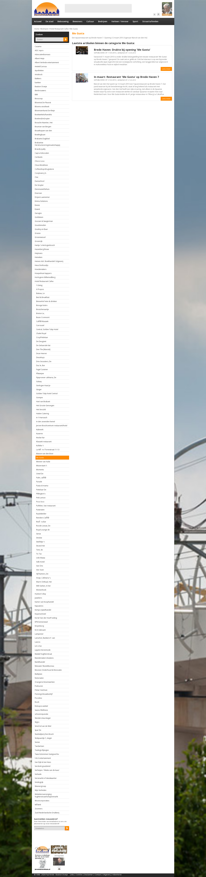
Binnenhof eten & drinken (46, 301)
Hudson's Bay (40, 594)
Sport (135, 21)
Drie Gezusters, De (43, 361)
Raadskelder (41, 513)
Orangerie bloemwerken (45, 682)
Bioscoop (39, 98)
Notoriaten (39, 678)
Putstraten (40, 509)
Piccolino (38, 698)
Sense (38, 534)
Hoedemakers (40, 269)
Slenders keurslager (43, 718)
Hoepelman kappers (43, 273)
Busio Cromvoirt (42, 317)
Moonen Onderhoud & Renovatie (48, 670)
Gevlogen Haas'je (43, 385)
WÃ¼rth (38, 804)
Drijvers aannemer (42, 197)
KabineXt (39, 429)
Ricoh (37, 702)
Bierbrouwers (40, 90)
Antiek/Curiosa (41, 66)
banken (38, 82)
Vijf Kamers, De (42, 574)
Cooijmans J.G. (40, 173)
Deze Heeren (41, 353)
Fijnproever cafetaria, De (46, 377)
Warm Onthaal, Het (44, 582)
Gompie (39, 397)
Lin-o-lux (38, 646)
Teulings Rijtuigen (42, 750)
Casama (38, 46)
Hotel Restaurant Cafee (59, 29)
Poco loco (40, 501)
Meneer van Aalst (43, 461)
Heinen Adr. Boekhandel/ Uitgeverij (49, 261)
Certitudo (38, 157)
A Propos (40, 289)
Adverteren (117, 874)
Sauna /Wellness (41, 710)
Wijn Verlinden (40, 790)
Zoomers (38, 808)
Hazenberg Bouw (42, 249)
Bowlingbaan (40, 134)
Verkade (38, 774)
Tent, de (39, 550)
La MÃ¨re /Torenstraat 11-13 (47, 449)
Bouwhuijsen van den (43, 130)
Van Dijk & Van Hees (43, 762)
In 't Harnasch (41, 417)
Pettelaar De (41, 489)
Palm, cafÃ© (41, 477)
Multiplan (38, 674)
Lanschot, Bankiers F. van (45, 638)
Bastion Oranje (41, 86)
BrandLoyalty (40, 149)
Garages (38, 213)
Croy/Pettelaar (42, 337)
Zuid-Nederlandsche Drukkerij (47, 812)
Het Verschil (41, 409)
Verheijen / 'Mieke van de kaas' (47, 770)
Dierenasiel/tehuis (42, 189)
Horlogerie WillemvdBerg (45, 277)
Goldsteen (39, 217)
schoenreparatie (41, 714)
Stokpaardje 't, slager (43, 738)
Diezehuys (40, 357)
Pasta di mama (42, 485)
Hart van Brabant (43, 401)
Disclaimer (88, 874)
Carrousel (40, 325)
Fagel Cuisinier (42, 369)
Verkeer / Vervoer (119, 21)
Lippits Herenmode (42, 650)
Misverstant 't (41, 465)
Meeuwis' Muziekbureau (44, 666)
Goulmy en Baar (41, 229)
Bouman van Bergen (43, 126)
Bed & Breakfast (42, 297)
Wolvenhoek (41, 590)
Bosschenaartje (42, 309)
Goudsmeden (40, 225)
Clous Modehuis (41, 165)
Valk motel (40, 562)
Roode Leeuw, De (43, 526)
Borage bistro (41, 305)
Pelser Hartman (41, 690)
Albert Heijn (39, 58)
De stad (49, 21)
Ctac (36, 177)
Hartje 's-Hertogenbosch (45, 245)
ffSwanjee (40, 373)
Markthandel (40, 662)
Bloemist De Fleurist (43, 102)
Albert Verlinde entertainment (47, 62)
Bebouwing (63, 21)
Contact (98, 874)
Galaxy (39, 381)
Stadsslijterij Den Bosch (44, 734)
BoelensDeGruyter (42, 118)
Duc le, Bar (40, 365)
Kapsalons (39, 606)
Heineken (38, 257)
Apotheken (39, 70)
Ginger (39, 389)
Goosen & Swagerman (44, 221)
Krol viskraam (40, 630)
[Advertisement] (98, 8)
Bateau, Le (40, 293)
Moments (40, 469)
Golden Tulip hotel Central (47, 393)
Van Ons (39, 566)
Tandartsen (39, 746)
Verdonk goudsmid (42, 766)
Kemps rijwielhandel (43, 610)
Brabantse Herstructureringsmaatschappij (47, 143)
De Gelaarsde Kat (43, 345)
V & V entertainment (43, 758)
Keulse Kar (40, 437)
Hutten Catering (42, 413)
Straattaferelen (150, 21)
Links (72, 874)
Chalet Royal (41, 333)
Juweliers (38, 598)
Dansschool (39, 181)
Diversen (38, 193)
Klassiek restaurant (44, 441)
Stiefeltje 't (40, 542)
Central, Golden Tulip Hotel (47, 329)
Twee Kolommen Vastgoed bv (47, 754)
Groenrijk (38, 241)
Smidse (39, 538)
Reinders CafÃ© (42, 517)
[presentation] (51, 835)
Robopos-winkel (41, 706)
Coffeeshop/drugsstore (44, 169)
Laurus (37, 642)
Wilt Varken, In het (43, 586)
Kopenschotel (40, 614)
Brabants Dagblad (42, 138)
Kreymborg (39, 626)
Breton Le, (40, 313)
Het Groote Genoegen (45, 405)
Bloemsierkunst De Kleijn (45, 110)
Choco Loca (39, 161)
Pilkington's (40, 493)
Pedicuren (39, 686)
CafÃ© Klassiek (42, 321)
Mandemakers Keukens (44, 658)
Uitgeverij (107, 874)
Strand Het (40, 546)
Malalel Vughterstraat (43, 654)
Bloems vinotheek (42, 106)
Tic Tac (39, 554)
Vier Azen (40, 570)
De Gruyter (39, 185)
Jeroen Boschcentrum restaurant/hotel (51, 425)
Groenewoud (40, 237)
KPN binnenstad (41, 622)
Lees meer (166, 69)
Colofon (79, 874)
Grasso (38, 233)
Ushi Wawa (40, 558)
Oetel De (39, 473)
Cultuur (90, 21)
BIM (36, 94)
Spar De (38, 730)
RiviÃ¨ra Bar (41, 522)
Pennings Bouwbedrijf (44, 694)
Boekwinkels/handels (43, 114)
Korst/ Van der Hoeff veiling (46, 618)
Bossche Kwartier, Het (44, 122)
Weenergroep (40, 786)
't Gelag (39, 285)
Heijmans (38, 253)
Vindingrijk (39, 782)
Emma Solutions (41, 201)
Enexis (37, 205)
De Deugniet (41, 341)
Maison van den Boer (44, 453)
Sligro (37, 722)
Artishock (38, 74)
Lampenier (39, 634)
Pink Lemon (40, 497)
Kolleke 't (39, 445)
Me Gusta (74, 29)
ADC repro (39, 50)
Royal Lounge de (43, 530)
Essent (37, 209)
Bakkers (38, 78)
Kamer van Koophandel (44, 602)
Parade (39, 481)
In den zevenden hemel (45, 421)
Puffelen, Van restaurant (46, 505)
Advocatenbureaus (42, 54)
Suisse (37, 742)
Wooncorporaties (42, 800)
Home (36, 29)
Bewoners (77, 21)
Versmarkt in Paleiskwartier (46, 778)
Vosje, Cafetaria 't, (43, 578)
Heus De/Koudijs (41, 265)
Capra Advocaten (42, 153)
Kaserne (39, 433)
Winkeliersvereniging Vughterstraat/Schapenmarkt (46, 795)
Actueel (37, 21)
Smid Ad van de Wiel (43, 726)
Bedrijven (102, 21)
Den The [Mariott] (43, 349)
